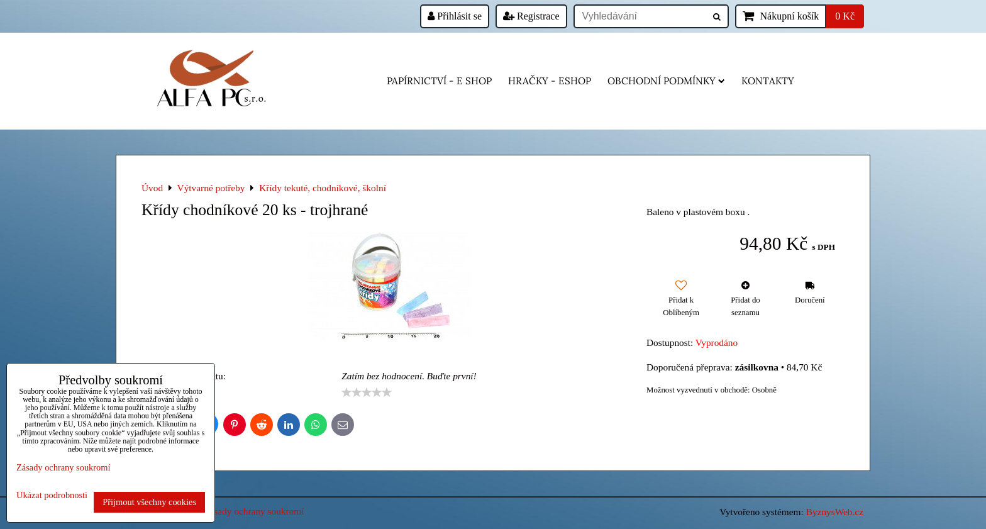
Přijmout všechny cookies (149, 502)
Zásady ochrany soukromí (254, 511)
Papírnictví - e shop (439, 81)
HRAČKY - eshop (549, 81)
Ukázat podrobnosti (51, 495)
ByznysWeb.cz (834, 511)
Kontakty (767, 81)
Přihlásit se (455, 16)
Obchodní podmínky (666, 81)
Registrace (531, 16)
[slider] (366, 392)
